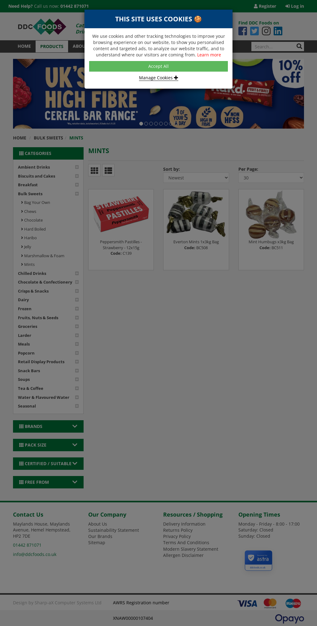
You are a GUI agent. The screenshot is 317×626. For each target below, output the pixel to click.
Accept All (158, 66)
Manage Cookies (158, 78)
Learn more (209, 55)
